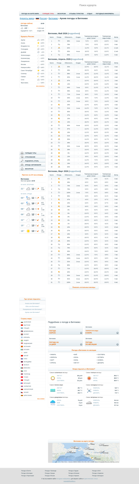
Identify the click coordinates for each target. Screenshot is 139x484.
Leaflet (59, 462)
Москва (23, 64)
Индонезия (28, 343)
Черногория (28, 389)
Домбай (23, 52)
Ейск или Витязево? (32, 306)
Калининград (25, 58)
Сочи (22, 79)
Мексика (27, 368)
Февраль (96, 388)
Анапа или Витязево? (32, 303)
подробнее (73, 33)
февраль (53, 357)
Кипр (25, 352)
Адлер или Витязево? (32, 312)
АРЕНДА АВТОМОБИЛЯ (33, 165)
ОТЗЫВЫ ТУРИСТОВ (76, 13)
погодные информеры (64, 478)
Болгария (27, 322)
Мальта (26, 365)
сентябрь (101, 354)
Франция (27, 383)
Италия (26, 349)
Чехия (26, 392)
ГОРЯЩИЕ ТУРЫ (48, 13)
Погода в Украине (74, 475)
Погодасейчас (52, 332)
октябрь (101, 357)
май (75, 354)
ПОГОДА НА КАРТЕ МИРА (30, 13)
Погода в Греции (50, 473)
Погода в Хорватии (97, 473)
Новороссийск (25, 67)
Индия (26, 340)
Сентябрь (60, 380)
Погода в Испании (74, 473)
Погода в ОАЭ (96, 470)
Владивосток (25, 46)
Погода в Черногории (27, 475)
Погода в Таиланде (50, 470)
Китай (26, 355)
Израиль (27, 337)
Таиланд (27, 374)
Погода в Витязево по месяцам (84, 350)
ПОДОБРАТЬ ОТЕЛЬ (32, 161)
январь (53, 354)
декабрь (101, 363)
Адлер (23, 40)
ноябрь (100, 360)
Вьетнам (27, 325)
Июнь (95, 380)
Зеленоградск (25, 55)
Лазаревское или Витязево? (32, 309)
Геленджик (24, 49)
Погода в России (50, 475)
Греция (26, 328)
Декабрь (96, 393)
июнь (76, 357)
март (52, 360)
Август (59, 375)
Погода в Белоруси (97, 475)
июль (76, 360)
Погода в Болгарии (26, 473)
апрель (53, 363)
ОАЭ (25, 371)
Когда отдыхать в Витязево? (84, 369)
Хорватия (27, 386)
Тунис (26, 377)
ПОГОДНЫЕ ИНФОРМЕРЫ (105, 13)
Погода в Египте (26, 470)
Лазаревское (25, 61)
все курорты (40, 86)
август (76, 363)
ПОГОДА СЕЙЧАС (27, 23)
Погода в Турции (73, 470)
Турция (26, 380)
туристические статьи (91, 478)
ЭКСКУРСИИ (61, 13)
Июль (59, 378)
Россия (43, 18)
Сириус (23, 76)
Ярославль (24, 83)
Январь (96, 390)
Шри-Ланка (28, 395)
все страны (40, 398)
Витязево (53, 18)
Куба (25, 358)
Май (58, 403)
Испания (27, 346)
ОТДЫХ (89, 13)
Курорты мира (27, 18)
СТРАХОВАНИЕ (30, 157)
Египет (26, 334)
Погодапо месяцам (91, 343)
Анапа (23, 43)
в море (92, 332)
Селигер (23, 73)
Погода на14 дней (54, 343)
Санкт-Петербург (26, 70)
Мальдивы (27, 362)
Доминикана (28, 331)
